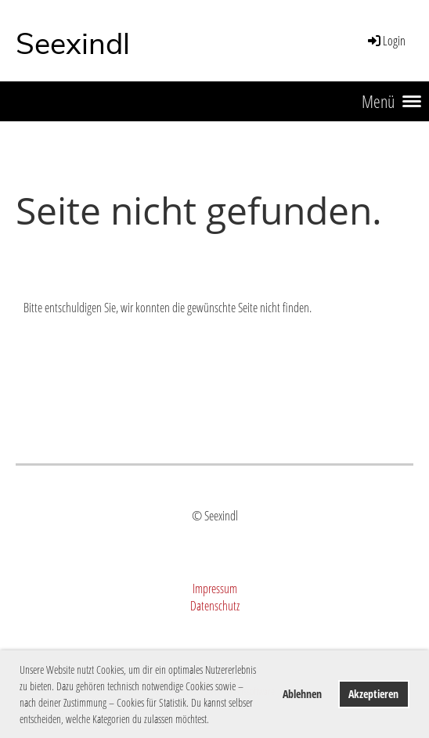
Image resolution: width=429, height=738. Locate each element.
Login (386, 40)
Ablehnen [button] (302, 693)
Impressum (215, 588)
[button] (213, 720)
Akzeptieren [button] (373, 693)
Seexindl (73, 44)
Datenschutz (215, 605)
